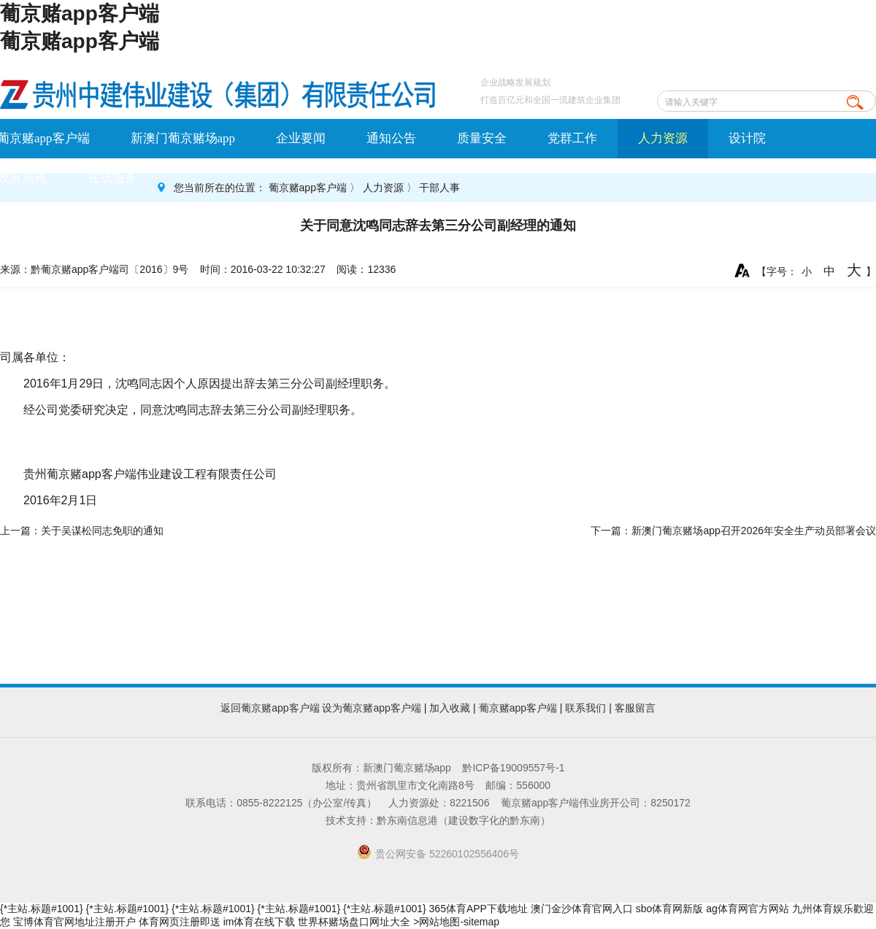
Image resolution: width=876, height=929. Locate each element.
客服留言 (635, 708)
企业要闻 (301, 138)
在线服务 (112, 178)
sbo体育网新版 (670, 908)
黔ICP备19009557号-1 (513, 768)
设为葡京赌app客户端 (371, 708)
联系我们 (585, 708)
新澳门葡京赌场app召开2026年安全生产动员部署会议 (753, 530)
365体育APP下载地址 (478, 908)
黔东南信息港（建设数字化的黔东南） (463, 820)
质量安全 (482, 138)
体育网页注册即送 (179, 922)
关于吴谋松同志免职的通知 (102, 530)
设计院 (747, 138)
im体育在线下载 (259, 922)
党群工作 (572, 138)
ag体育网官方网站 (747, 908)
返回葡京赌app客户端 (269, 708)
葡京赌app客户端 (79, 13)
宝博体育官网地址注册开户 (74, 922)
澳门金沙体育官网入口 (582, 908)
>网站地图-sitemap (456, 922)
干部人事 (439, 187)
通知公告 (391, 138)
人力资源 (663, 138)
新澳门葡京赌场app (183, 138)
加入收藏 (449, 708)
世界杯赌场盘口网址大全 (354, 922)
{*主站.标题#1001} (41, 908)
